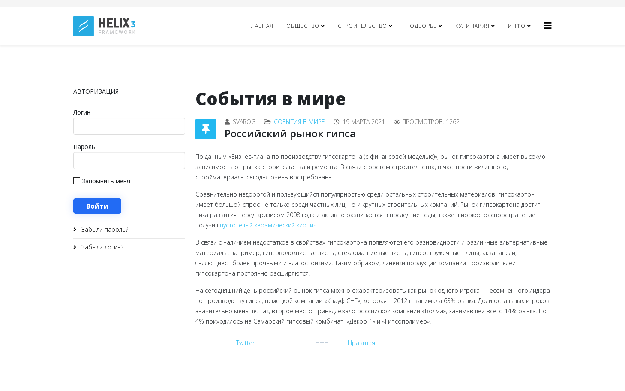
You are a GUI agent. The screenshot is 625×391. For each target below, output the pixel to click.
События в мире (299, 122)
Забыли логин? (101, 247)
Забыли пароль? (104, 229)
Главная (260, 26)
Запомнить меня (101, 181)
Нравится (361, 343)
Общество (302, 26)
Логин (81, 112)
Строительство (362, 26)
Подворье (421, 26)
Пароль (84, 146)
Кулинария (472, 26)
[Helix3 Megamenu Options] (548, 25)
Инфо (517, 26)
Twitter (245, 343)
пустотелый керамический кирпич (268, 225)
